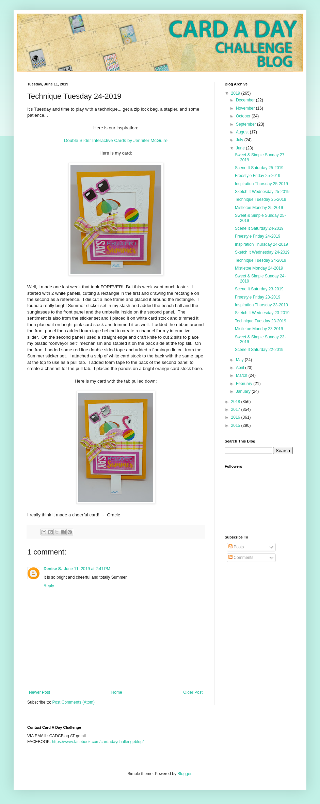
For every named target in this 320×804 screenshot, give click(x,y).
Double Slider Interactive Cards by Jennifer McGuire (115, 140)
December (246, 100)
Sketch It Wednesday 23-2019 (262, 312)
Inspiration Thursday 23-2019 (261, 305)
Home (116, 692)
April (240, 367)
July (240, 140)
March (242, 375)
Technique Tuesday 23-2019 (260, 321)
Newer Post (39, 692)
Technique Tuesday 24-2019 (260, 260)
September (246, 124)
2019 (236, 93)
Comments (240, 557)
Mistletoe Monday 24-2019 (259, 268)
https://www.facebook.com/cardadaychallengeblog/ (98, 741)
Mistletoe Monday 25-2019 (259, 207)
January (244, 391)
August (243, 132)
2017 (236, 409)
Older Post (193, 692)
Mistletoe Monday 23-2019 (259, 328)
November (246, 108)
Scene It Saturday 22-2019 (259, 349)
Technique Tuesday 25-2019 (260, 199)
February (244, 383)
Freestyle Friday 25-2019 (257, 175)
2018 (236, 401)
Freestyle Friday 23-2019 (257, 297)
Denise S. (53, 568)
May (240, 359)
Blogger (184, 773)
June (241, 148)
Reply (49, 585)
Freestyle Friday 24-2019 (257, 236)
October (244, 116)
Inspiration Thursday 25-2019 (261, 183)
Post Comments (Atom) (73, 702)
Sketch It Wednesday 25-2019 (262, 191)
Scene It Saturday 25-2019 (259, 167)
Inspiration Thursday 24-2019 (261, 244)
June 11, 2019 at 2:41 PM (87, 568)
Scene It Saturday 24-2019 (259, 228)
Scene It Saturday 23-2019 (259, 289)
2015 (236, 425)
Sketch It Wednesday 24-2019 (262, 252)
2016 (236, 417)
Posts (236, 547)
